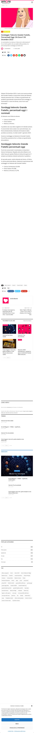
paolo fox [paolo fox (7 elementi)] (13, 595)
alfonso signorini (8, 285)
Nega (17, 723)
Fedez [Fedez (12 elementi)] (24, 578)
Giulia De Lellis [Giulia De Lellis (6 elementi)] (11, 583)
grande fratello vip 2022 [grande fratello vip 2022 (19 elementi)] (6, 588)
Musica (19, 339)
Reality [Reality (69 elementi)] (21, 595)
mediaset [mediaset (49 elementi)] (20, 590)
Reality (25, 285)
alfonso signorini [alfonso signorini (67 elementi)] (5, 573)
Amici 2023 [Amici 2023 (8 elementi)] (17, 573)
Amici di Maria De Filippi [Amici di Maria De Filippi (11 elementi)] (26, 573)
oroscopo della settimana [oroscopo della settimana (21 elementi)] (23, 593)
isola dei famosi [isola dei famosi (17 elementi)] (5, 590)
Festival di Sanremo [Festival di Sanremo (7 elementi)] (6, 580)
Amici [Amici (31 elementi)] (11, 573)
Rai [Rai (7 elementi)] (17, 595)
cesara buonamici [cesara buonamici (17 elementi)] (18, 575)
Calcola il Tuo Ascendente (14, 485)
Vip (2, 559)
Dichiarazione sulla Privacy (19, 731)
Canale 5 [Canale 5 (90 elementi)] (11, 575)
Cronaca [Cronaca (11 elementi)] (3, 578)
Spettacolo (3, 552)
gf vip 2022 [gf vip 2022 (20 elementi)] (26, 580)
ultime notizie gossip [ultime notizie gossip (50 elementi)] (19, 598)
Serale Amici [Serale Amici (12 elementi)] (27, 595)
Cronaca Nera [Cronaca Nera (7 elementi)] (10, 578)
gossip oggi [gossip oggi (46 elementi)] (29, 583)
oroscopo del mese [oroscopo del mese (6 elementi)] (6, 595)
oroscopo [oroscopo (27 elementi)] (14, 593)
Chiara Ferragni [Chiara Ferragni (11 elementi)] (27, 575)
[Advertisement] (17, 74)
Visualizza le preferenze (17, 728)
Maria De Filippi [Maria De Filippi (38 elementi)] (13, 590)
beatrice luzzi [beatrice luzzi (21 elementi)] (4, 575)
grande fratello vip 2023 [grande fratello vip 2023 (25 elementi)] (18, 588)
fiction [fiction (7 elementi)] (13, 580)
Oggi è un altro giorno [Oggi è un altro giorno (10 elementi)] (6, 593)
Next (8, 357)
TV (2, 31)
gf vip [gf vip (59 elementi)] (21, 580)
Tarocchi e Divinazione (8, 339)
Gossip (2, 555)
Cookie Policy (11, 731)
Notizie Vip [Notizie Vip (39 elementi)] (26, 590)
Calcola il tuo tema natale (17, 474)
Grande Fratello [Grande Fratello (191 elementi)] (14, 585)
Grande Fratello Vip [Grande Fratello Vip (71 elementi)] (22, 585)
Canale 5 (13, 285)
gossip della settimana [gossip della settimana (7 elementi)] (20, 583)
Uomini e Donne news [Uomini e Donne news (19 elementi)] (6, 600)
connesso (9, 407)
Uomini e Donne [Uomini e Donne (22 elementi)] (28, 598)
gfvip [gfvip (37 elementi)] (17, 580)
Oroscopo (17, 470)
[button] (32, 706)
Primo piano (7, 31)
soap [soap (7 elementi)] (3, 598)
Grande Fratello (20, 285)
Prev (4, 357)
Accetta (17, 719)
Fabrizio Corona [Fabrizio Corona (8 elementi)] (18, 578)
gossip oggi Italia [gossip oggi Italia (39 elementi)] (5, 585)
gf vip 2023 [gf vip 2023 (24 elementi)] (4, 583)
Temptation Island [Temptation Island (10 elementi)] (9, 598)
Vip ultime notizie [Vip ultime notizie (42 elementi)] (16, 600)
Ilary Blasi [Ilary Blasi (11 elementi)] (27, 588)
